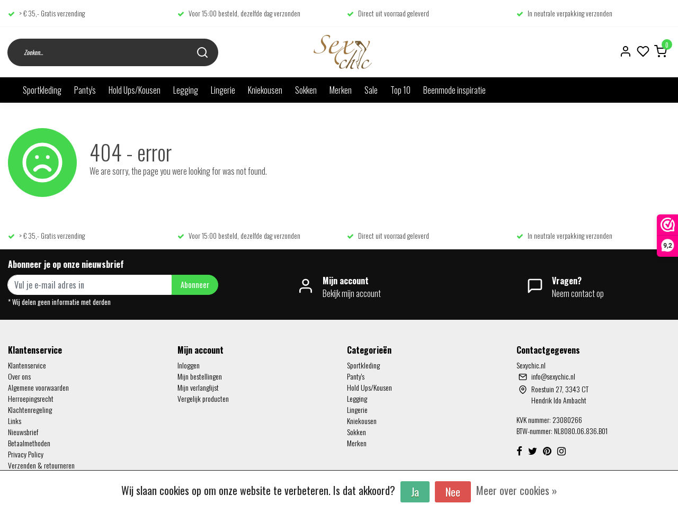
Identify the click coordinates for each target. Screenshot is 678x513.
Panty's (85, 90)
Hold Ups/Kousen (134, 90)
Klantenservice (27, 365)
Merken (340, 90)
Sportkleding (42, 90)
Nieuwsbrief (23, 431)
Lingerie (223, 90)
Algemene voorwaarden (38, 387)
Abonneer (195, 284)
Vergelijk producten (203, 398)
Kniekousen (265, 90)
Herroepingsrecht (30, 398)
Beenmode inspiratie (454, 90)
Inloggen (188, 365)
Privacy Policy (25, 454)
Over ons (19, 376)
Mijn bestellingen (199, 376)
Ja (415, 492)
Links (14, 420)
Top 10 (400, 90)
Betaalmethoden (29, 442)
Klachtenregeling (30, 409)
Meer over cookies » (516, 490)
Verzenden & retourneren (41, 465)
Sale (371, 90)
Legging (185, 90)
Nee (452, 492)
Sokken (306, 90)
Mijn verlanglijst (198, 387)
